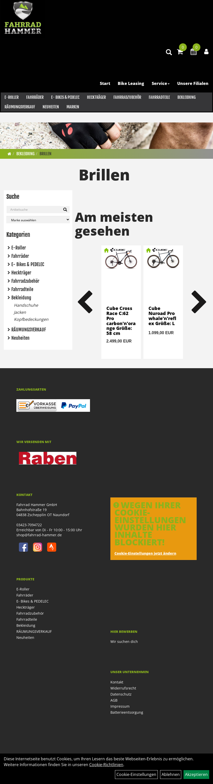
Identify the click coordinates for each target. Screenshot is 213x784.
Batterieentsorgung (126, 712)
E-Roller (11, 108)
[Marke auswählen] (38, 219)
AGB (113, 700)
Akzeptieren (196, 774)
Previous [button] (85, 302)
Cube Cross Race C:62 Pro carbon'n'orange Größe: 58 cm (121, 320)
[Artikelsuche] (167, 63)
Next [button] (199, 302)
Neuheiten (50, 117)
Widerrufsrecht (123, 688)
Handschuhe (26, 305)
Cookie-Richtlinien (106, 764)
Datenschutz (121, 694)
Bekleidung (186, 108)
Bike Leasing (131, 94)
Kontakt (116, 682)
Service (161, 94)
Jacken (20, 312)
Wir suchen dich (124, 641)
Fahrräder (34, 108)
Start (106, 94)
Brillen (45, 153)
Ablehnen (171, 774)
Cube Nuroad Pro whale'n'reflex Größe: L (162, 315)
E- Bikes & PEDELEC (64, 108)
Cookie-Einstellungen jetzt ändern (145, 553)
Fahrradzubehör (126, 108)
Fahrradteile (158, 108)
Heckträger (95, 108)
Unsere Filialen (193, 94)
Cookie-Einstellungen (136, 774)
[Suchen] (65, 209)
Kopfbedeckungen (31, 319)
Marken (72, 117)
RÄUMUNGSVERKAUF (19, 117)
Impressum (120, 706)
